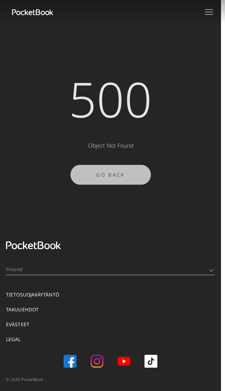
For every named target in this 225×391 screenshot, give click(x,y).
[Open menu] (209, 12)
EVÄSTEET (17, 324)
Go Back (110, 176)
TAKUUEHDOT (22, 309)
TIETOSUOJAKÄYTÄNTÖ (32, 294)
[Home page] (32, 12)
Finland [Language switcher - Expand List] (110, 269)
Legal (13, 339)
